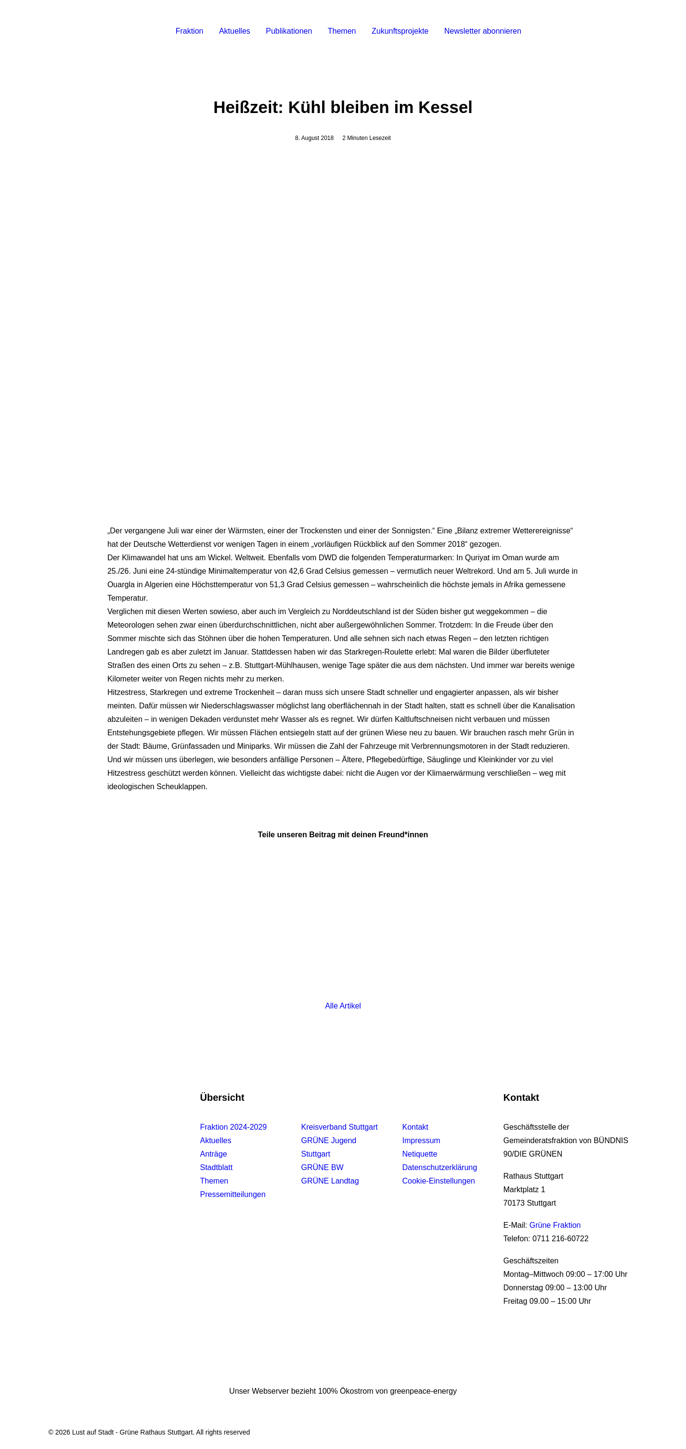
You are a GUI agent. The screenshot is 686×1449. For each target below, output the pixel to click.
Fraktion (190, 31)
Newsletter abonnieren (482, 31)
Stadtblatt (216, 1167)
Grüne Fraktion (555, 1225)
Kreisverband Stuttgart (339, 1127)
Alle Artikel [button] (343, 1006)
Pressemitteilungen (233, 1194)
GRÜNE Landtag (330, 1181)
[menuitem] (189, 31)
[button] (583, 31)
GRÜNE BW (322, 1167)
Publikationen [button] (289, 31)
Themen (342, 31)
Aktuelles (234, 31)
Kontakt (415, 1127)
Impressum (421, 1140)
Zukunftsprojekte (400, 31)
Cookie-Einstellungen (438, 1181)
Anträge (213, 1154)
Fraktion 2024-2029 (233, 1127)
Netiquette (420, 1154)
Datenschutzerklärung (440, 1167)
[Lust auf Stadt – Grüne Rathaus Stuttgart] (93, 31)
